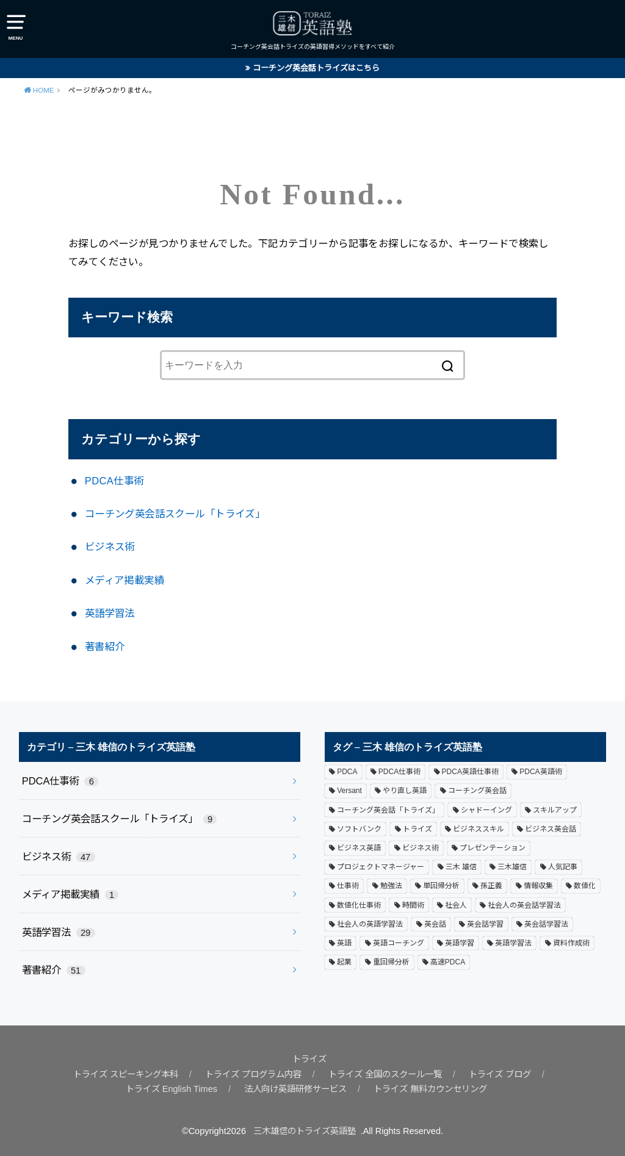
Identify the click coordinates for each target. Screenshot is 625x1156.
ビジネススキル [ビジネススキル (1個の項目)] (478, 828)
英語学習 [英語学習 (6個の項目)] (459, 942)
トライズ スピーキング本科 (116, 1074)
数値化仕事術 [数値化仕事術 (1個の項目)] (359, 904)
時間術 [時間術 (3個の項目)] (413, 904)
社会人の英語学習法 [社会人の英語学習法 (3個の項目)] (370, 923)
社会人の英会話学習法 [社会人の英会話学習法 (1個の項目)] (524, 904)
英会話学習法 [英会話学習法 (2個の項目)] (546, 923)
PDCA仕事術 (114, 480)
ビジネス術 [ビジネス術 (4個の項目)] (420, 847)
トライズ (309, 1059)
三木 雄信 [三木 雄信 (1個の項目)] (461, 867)
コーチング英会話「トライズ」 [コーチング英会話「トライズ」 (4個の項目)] (388, 809)
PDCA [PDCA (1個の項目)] (347, 771)
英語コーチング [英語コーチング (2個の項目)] (398, 942)
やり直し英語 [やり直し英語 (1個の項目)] (405, 790)
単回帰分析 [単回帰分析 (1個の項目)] (441, 885)
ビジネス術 (110, 546)
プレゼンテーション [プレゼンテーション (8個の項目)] (493, 847)
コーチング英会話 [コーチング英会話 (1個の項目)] (477, 790)
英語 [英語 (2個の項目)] (344, 942)
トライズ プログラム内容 (250, 1074)
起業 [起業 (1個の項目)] (344, 961)
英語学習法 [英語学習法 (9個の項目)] (513, 942)
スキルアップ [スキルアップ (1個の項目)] (555, 809)
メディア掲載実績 (124, 580)
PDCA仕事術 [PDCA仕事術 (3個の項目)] (399, 771)
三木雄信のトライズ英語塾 (304, 1131)
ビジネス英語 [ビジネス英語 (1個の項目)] (359, 847)
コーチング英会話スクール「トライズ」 (175, 513)
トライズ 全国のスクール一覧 (389, 1074)
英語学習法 (110, 613)
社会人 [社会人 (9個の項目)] (456, 904)
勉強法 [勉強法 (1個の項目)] (391, 885)
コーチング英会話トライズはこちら (316, 68)
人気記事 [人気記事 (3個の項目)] (562, 867)
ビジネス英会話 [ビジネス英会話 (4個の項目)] (550, 828)
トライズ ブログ (510, 1074)
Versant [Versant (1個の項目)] (349, 790)
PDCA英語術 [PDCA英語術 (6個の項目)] (540, 771)
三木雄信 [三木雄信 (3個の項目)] (512, 867)
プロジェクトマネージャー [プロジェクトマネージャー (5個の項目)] (380, 867)
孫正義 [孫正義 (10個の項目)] (491, 885)
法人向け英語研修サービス (292, 1089)
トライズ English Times (164, 1089)
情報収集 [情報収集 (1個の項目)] (538, 885)
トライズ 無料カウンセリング (435, 1089)
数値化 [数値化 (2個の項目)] (585, 885)
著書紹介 (105, 646)
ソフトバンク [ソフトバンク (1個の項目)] (359, 828)
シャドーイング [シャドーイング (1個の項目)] (486, 809)
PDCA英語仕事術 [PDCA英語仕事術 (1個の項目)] (470, 771)
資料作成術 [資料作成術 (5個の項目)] (571, 942)
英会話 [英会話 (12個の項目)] (435, 923)
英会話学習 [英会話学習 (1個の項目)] (485, 923)
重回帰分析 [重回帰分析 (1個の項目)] (391, 961)
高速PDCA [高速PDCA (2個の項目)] (447, 961)
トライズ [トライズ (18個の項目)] (417, 828)
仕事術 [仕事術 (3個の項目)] (348, 885)
